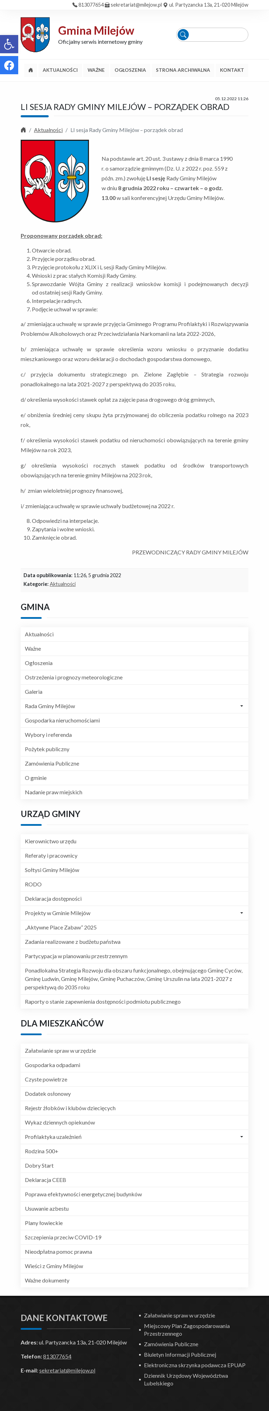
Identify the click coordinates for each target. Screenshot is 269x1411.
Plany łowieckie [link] (44, 1222)
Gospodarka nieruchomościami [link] (62, 720)
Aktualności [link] (48, 129)
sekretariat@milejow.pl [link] (136, 5)
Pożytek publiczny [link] (47, 749)
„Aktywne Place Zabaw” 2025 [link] (61, 927)
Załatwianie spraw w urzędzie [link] (60, 1050)
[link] (9, 44)
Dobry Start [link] (39, 1165)
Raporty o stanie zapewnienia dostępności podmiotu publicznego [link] (103, 1001)
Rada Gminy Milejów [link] (50, 706)
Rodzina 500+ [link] (41, 1151)
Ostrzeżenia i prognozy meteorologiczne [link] (74, 677)
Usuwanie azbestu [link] (47, 1208)
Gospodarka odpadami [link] (52, 1064)
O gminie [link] (36, 777)
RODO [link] (33, 884)
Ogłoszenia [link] (39, 662)
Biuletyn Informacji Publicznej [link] (180, 1354)
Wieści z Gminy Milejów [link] (54, 1266)
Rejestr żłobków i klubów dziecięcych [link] (70, 1108)
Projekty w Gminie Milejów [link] (57, 912)
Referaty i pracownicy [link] (51, 855)
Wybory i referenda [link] (48, 734)
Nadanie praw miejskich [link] (53, 792)
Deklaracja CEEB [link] (45, 1179)
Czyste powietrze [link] (46, 1079)
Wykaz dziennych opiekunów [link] (60, 1122)
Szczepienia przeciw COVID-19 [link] (63, 1237)
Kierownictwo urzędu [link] (50, 841)
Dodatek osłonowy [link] (48, 1093)
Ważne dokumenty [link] (47, 1280)
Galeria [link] (33, 691)
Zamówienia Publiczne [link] (52, 763)
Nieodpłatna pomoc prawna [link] (58, 1251)
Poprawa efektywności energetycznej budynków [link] (83, 1194)
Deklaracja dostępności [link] (53, 898)
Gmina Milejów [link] (96, 30)
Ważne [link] (33, 648)
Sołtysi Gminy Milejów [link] (52, 869)
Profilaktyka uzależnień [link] (53, 1136)
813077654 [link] (91, 5)
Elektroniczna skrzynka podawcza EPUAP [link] (195, 1365)
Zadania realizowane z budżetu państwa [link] (72, 941)
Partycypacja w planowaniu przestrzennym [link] (76, 956)
